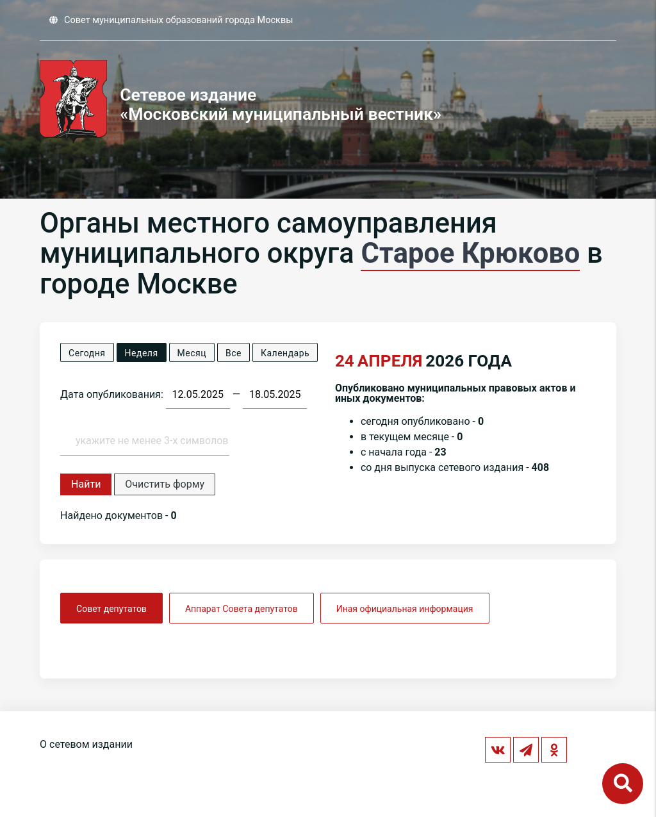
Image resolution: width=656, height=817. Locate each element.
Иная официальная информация (404, 609)
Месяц (191, 353)
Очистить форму (164, 484)
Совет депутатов (111, 609)
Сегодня (87, 353)
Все (234, 353)
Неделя (141, 353)
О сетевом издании (86, 744)
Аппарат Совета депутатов (241, 609)
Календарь (285, 353)
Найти (86, 484)
